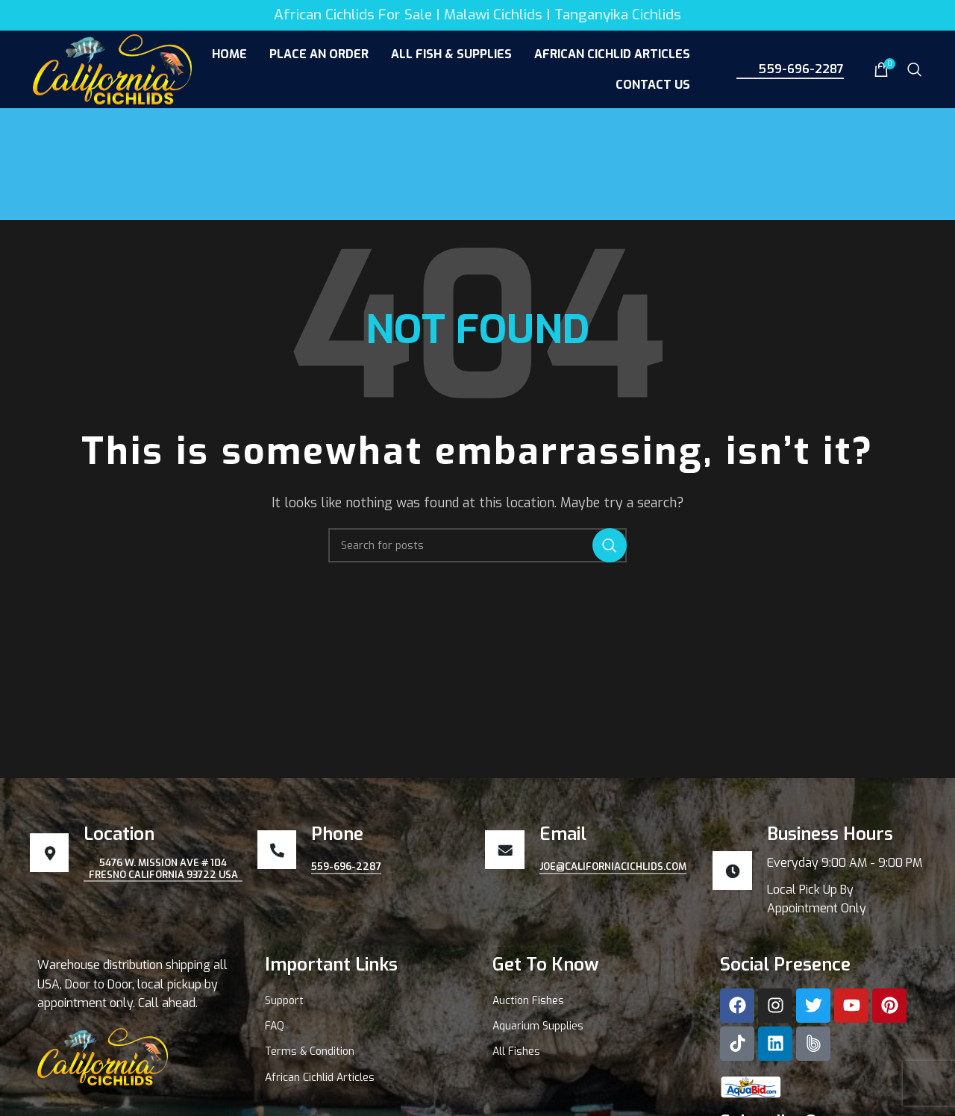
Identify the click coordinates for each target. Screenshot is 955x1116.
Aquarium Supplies (537, 1026)
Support (284, 1001)
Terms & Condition (309, 1051)
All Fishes (516, 1051)
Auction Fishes (528, 1001)
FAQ (274, 1026)
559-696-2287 (790, 69)
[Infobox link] (819, 870)
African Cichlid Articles (320, 1077)
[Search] (915, 69)
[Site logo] (112, 68)
